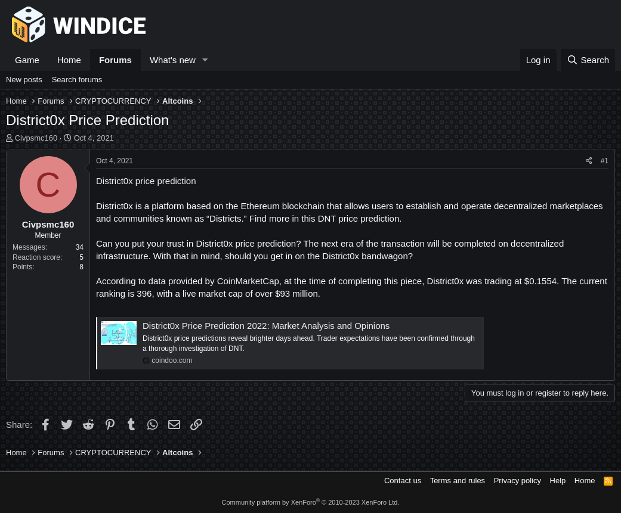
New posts (24, 79)
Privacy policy (517, 480)
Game (27, 60)
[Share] (589, 161)
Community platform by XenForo (311, 502)
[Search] (588, 60)
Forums (115, 60)
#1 (604, 161)
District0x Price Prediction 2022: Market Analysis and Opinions (266, 326)
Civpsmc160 (36, 137)
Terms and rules (457, 480)
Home (69, 60)
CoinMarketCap (248, 281)
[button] (205, 60)
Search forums (77, 79)
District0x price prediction (146, 181)
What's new (173, 60)
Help (558, 480)
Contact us (402, 480)
